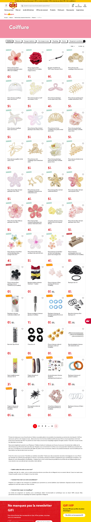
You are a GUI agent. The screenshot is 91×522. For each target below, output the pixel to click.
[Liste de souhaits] (22, 52)
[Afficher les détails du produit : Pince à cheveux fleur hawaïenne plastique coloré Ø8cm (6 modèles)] (15, 58)
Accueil (6, 17)
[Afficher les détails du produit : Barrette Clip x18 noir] (15, 335)
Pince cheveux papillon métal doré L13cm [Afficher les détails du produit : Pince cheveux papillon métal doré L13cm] (15, 159)
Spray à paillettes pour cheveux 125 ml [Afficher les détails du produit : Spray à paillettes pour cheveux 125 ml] (13, 376)
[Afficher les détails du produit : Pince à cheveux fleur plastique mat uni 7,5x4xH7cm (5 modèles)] (15, 273)
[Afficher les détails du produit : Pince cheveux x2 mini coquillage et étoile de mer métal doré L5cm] (35, 180)
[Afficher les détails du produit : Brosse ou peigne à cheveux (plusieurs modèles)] (35, 304)
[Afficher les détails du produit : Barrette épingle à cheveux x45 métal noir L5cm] (75, 335)
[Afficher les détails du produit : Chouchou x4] (35, 335)
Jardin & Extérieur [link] (28, 10)
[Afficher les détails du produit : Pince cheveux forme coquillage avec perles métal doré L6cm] (55, 118)
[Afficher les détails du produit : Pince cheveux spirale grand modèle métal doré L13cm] (75, 88)
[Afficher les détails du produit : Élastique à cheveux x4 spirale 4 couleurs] (75, 366)
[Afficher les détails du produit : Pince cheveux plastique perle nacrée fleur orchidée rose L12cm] (75, 118)
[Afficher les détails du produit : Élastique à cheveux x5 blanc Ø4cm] (75, 396)
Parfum (64, 41)
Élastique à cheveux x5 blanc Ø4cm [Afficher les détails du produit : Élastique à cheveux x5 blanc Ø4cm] (75, 406)
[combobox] (45, 6)
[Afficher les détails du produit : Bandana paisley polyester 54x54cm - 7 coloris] (35, 273)
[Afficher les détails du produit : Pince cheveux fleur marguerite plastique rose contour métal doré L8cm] (35, 211)
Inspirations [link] (80, 10)
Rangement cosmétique (76, 41)
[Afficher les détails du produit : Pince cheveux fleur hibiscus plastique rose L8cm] (15, 211)
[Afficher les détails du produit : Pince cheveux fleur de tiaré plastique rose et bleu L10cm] (35, 118)
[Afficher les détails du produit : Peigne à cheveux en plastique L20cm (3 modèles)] (15, 396)
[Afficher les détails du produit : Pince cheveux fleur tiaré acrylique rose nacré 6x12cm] (35, 242)
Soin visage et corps (43, 41)
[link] (53, 12)
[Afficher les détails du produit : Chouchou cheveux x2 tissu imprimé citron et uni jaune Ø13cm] (55, 211)
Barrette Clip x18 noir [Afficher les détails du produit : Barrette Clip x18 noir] (13, 344)
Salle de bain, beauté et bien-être (22, 17)
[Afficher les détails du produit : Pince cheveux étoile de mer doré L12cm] (75, 149)
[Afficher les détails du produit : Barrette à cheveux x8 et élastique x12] (75, 304)
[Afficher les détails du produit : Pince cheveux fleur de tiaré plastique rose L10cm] (15, 180)
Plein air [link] (18, 10)
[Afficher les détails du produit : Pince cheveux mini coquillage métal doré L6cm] (75, 58)
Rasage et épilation (29, 41)
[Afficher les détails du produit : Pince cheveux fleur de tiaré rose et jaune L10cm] (75, 180)
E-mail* (10, 520)
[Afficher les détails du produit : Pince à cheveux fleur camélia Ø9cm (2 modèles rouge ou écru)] (35, 58)
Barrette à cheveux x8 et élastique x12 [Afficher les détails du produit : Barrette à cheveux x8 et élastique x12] (74, 314)
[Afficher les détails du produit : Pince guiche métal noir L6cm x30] (35, 396)
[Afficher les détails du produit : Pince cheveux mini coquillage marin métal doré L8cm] (35, 149)
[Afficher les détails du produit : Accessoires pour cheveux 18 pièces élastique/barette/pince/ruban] (55, 366)
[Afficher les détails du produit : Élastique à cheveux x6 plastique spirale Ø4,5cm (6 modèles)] (55, 304)
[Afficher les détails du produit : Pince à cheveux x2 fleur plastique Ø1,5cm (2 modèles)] (55, 273)
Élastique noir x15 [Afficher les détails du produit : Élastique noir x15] (72, 282)
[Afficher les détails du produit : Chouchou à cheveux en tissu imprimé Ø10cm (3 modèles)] (55, 396)
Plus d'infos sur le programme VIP (74, 515)
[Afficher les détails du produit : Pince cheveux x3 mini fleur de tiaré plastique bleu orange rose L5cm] (15, 242)
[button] (73, 5)
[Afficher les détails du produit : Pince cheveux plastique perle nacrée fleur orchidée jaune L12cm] (55, 149)
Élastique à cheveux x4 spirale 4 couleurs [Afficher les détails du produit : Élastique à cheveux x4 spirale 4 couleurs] (74, 376)
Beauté (34, 17)
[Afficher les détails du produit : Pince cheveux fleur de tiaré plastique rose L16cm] (75, 211)
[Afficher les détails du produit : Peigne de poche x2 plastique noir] (35, 366)
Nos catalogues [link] (9, 14)
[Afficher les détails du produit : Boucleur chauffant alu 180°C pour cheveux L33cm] (55, 58)
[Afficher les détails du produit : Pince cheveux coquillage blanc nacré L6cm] (15, 88)
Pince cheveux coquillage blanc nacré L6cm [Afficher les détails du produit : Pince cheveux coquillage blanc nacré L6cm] (14, 98)
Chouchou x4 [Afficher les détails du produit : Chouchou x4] (31, 344)
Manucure (17, 41)
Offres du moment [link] (42, 10)
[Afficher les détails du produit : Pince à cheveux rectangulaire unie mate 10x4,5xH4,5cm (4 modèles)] (75, 242)
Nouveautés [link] (70, 10)
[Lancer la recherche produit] (22, 6)
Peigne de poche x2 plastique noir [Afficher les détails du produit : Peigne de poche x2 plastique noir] (33, 376)
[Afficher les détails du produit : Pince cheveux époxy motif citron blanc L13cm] (35, 88)
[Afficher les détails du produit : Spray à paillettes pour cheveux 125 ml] (15, 366)
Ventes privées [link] (8, 10)
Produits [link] (52, 10)
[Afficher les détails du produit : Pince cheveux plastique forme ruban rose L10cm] (55, 88)
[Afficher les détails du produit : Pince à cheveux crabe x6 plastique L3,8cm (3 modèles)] (55, 335)
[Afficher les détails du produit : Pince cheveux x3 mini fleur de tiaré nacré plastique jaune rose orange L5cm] (55, 242)
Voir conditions (71, 1)
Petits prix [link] (61, 10)
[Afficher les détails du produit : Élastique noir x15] (75, 273)
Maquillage (55, 41)
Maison (11, 17)
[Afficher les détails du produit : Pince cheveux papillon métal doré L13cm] (15, 149)
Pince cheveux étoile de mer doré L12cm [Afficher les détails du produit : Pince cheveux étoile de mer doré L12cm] (75, 159)
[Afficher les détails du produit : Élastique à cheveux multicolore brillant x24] (15, 304)
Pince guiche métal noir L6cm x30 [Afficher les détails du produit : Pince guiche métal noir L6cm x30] (34, 406)
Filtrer (81, 46)
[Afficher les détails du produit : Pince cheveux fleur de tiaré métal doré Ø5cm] (55, 180)
